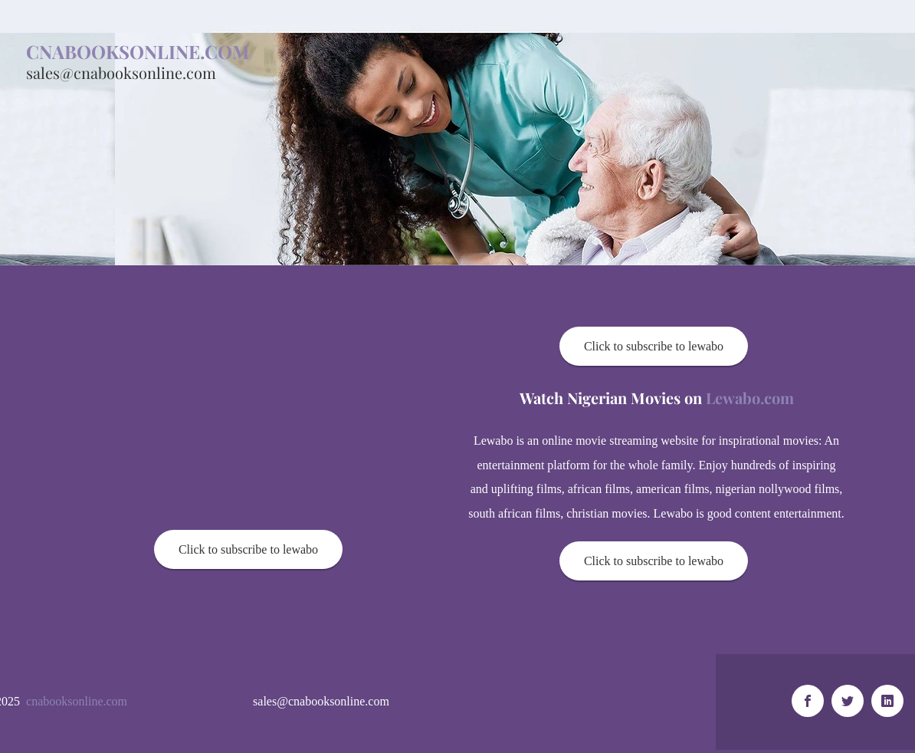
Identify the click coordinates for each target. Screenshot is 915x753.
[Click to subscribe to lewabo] (248, 549)
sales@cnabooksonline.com (121, 72)
